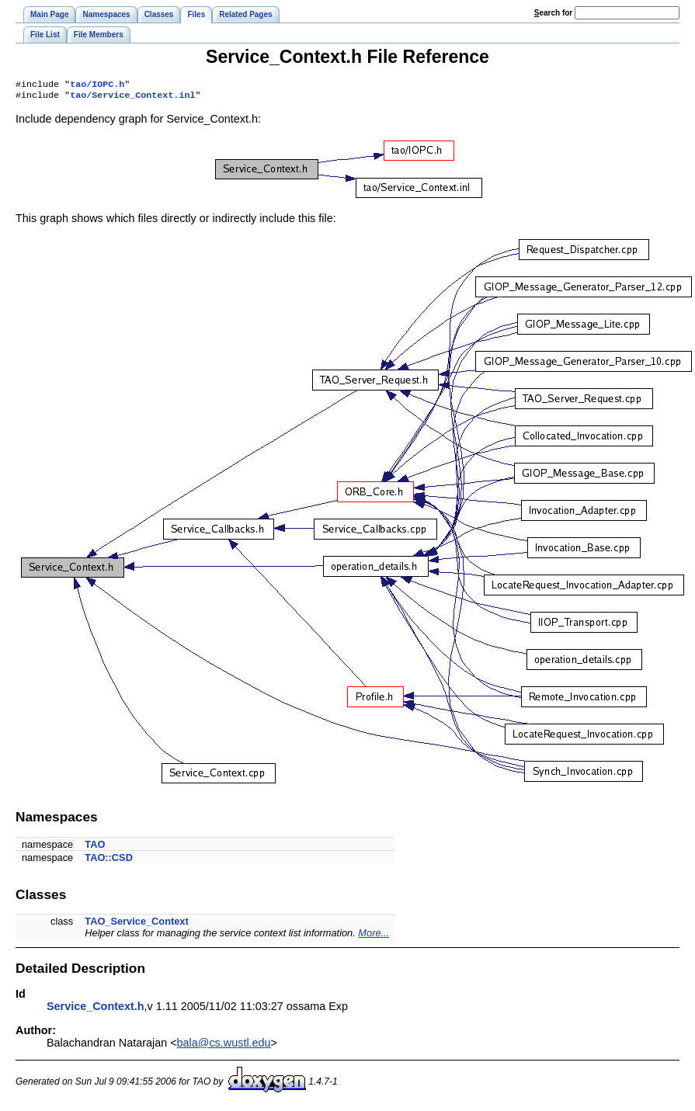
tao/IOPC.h (97, 85)
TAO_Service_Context (136, 924)
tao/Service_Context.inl (132, 98)
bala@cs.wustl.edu (224, 1046)
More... (373, 936)
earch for (553, 13)
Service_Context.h (95, 1009)
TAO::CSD (109, 860)
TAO (95, 847)
